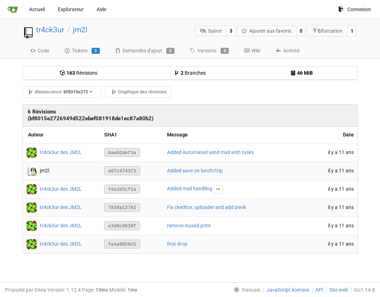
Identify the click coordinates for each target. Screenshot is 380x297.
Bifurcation (327, 31)
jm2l (80, 29)
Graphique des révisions (139, 91)
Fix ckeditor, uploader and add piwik (206, 207)
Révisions (78, 73)
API (319, 290)
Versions (209, 51)
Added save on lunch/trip (195, 170)
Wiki (252, 51)
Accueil (37, 9)
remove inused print (189, 225)
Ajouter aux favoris (266, 31)
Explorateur (71, 9)
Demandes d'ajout (145, 51)
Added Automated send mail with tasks (210, 152)
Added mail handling (189, 188)
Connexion (354, 9)
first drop (177, 244)
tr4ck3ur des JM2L (61, 152)
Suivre (211, 31)
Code (39, 51)
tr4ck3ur (50, 29)
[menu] (245, 290)
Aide (101, 9)
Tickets (82, 51)
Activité (287, 51)
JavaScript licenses (288, 290)
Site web (338, 290)
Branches (190, 73)
